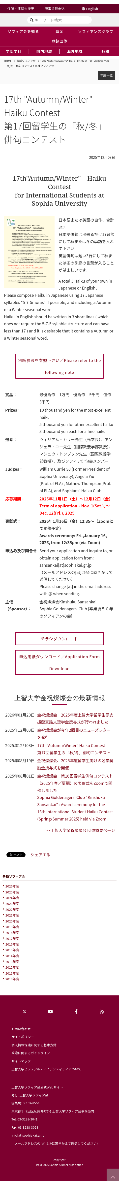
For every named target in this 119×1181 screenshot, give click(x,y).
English (92, 8)
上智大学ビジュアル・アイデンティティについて (46, 1069)
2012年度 (12, 967)
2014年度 (12, 955)
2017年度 (12, 938)
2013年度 (12, 961)
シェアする (40, 854)
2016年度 (12, 944)
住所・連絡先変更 (20, 8)
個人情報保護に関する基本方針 (34, 1045)
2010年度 (12, 979)
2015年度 (12, 950)
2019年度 (12, 926)
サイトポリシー (22, 1036)
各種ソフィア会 (26, 61)
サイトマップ (21, 1061)
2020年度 (12, 921)
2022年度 (12, 909)
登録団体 (59, 41)
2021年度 (12, 915)
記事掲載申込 (55, 8)
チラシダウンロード (59, 639)
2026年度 (12, 886)
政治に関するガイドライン (30, 1052)
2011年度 (12, 973)
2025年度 (12, 892)
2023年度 (12, 903)
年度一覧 (106, 75)
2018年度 (12, 932)
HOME (8, 61)
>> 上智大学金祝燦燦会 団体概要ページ (80, 830)
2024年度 (12, 897)
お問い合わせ (21, 1028)
